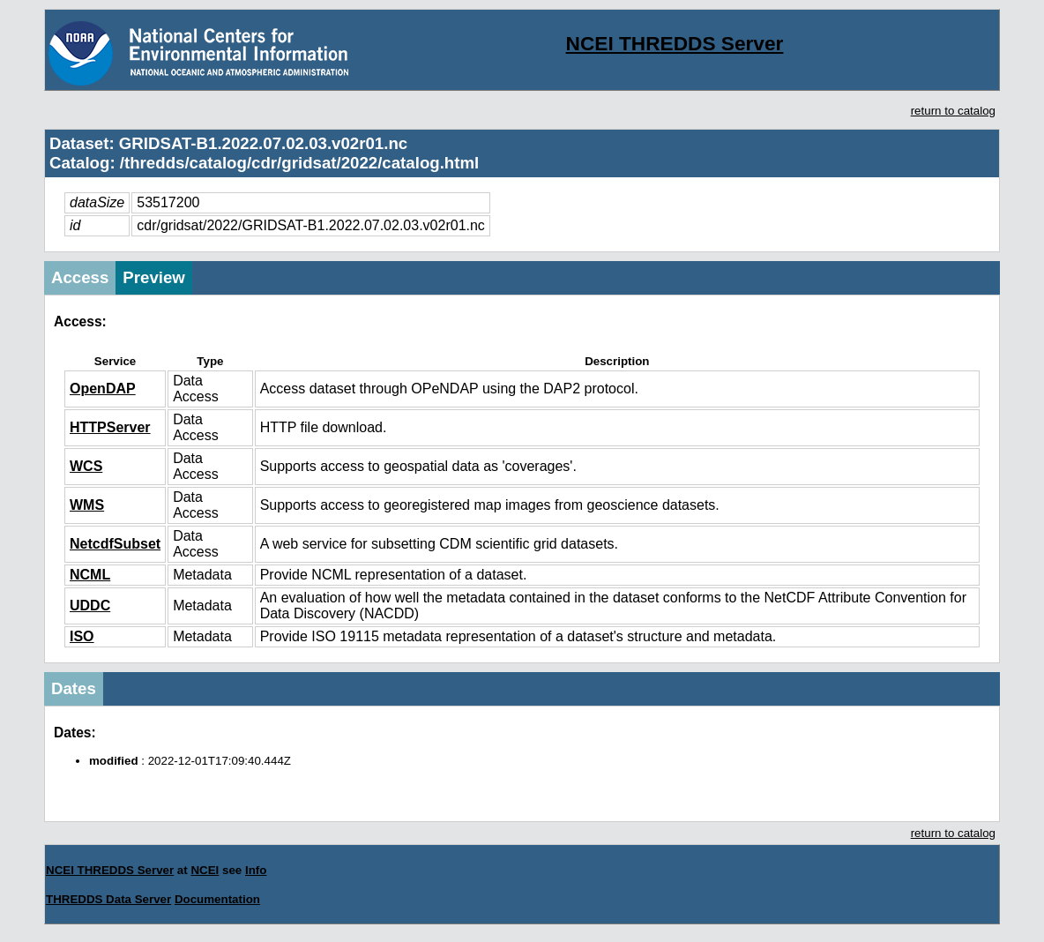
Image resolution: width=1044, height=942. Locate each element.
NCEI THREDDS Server (675, 43)
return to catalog (953, 110)
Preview (154, 277)
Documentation (217, 899)
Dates (73, 688)
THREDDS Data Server (108, 899)
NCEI (204, 870)
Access (79, 277)
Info (255, 870)
